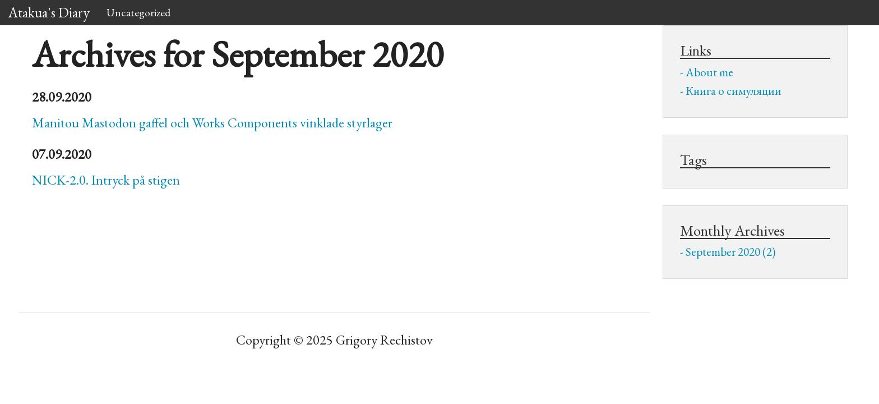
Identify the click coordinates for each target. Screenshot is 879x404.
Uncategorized (138, 12)
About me (709, 72)
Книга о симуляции (733, 90)
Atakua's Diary (49, 12)
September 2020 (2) (731, 251)
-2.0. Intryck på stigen (106, 180)
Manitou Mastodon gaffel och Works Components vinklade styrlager (212, 122)
